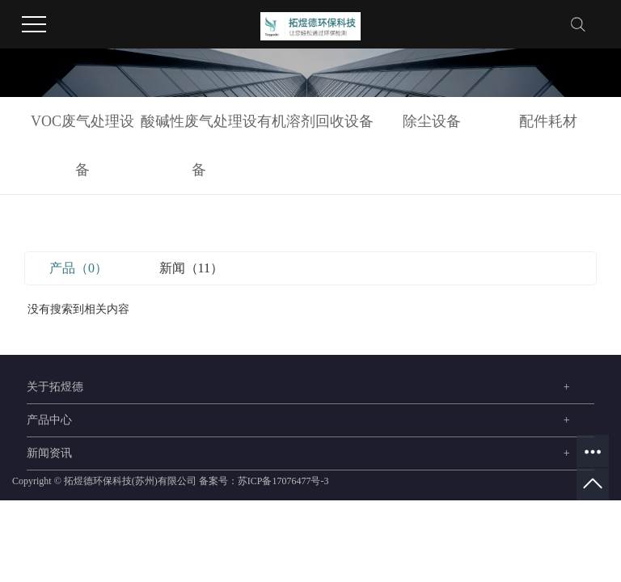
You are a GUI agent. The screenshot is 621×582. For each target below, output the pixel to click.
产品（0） (78, 268)
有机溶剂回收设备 (315, 121)
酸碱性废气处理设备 (199, 145)
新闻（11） (191, 268)
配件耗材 (548, 121)
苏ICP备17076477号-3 (283, 481)
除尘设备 (432, 121)
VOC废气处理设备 (82, 145)
